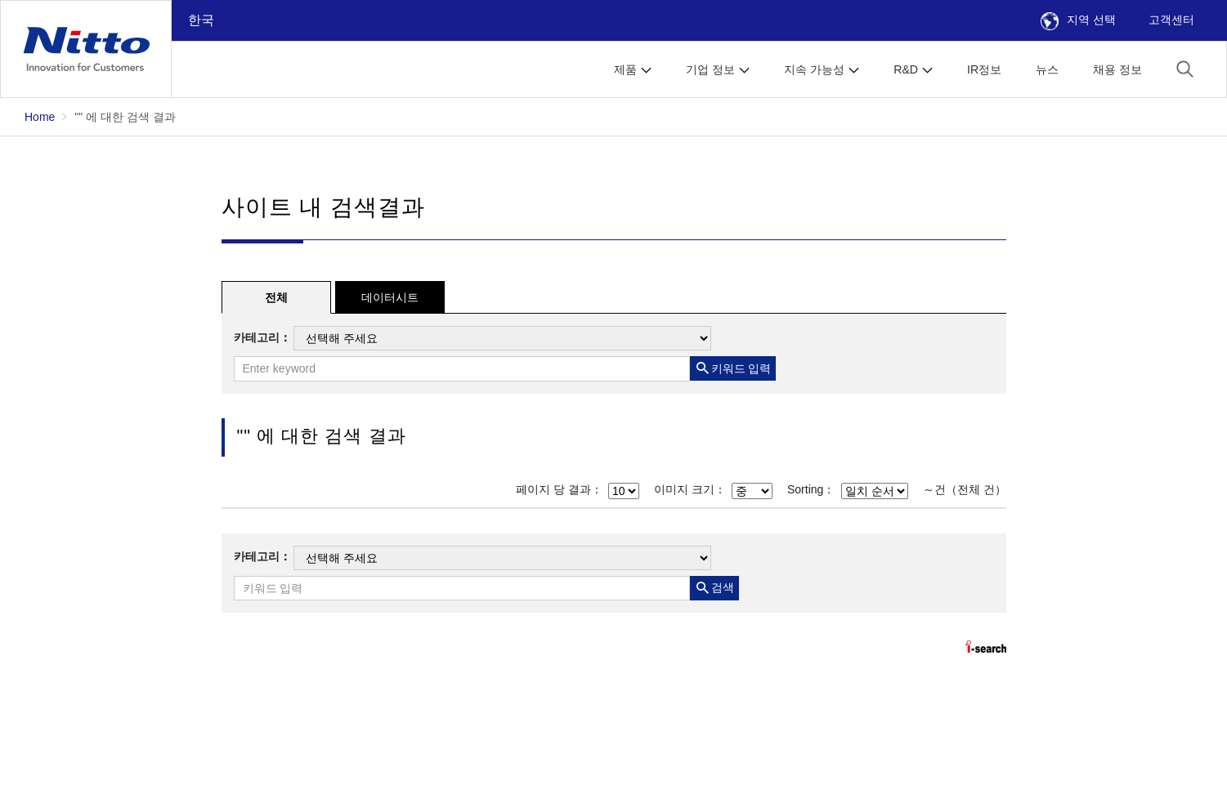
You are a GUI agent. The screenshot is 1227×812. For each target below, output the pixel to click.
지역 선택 (1078, 19)
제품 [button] (625, 69)
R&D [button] (905, 69)
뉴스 (1047, 69)
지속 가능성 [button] (814, 69)
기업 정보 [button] (710, 69)
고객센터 (1171, 19)
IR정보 (984, 69)
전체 (276, 297)
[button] (1184, 68)
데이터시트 (390, 297)
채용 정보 (1117, 69)
